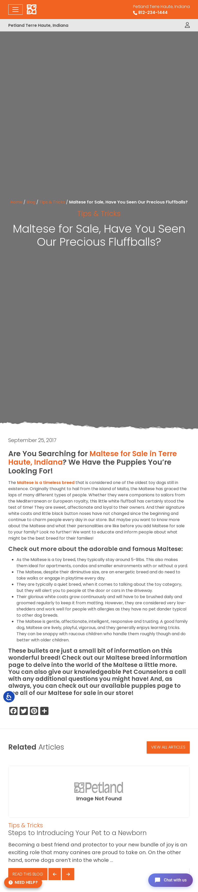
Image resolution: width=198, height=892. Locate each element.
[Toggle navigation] (15, 9)
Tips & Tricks (52, 202)
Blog (31, 202)
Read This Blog (28, 874)
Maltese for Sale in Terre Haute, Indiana (92, 458)
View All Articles (168, 747)
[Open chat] (170, 880)
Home (16, 202)
